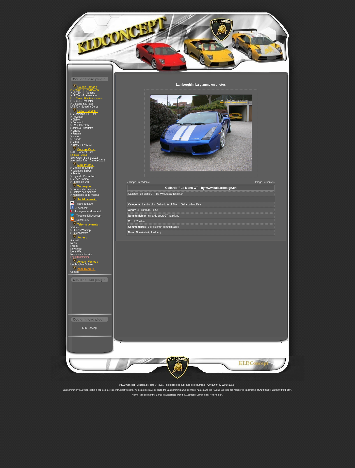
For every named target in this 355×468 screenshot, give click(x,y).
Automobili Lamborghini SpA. (275, 389)
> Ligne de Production (82, 176)
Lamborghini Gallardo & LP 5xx (159, 204)
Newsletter (76, 248)
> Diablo (75, 119)
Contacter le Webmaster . (221, 384)
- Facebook (79, 208)
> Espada (75, 139)
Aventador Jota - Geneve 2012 (87, 160)
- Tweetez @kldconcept (85, 215)
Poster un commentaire (164, 226)
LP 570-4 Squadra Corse (84, 106)
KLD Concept (89, 328)
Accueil (74, 240)
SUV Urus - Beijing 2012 (84, 157)
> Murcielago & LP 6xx (83, 114)
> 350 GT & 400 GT (81, 144)
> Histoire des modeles (83, 192)
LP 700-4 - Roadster (81, 101)
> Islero (74, 136)
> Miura (74, 142)
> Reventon (76, 116)
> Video (74, 227)
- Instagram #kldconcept (85, 211)
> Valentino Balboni (81, 170)
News (73, 243)
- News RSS (79, 220)
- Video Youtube (81, 203)
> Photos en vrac (79, 181)
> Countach (76, 122)
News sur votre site (81, 254)
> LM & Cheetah (79, 125)
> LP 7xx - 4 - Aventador (84, 95)
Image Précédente (139, 182)
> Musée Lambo (79, 179)
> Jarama (75, 133)
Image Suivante (264, 182)
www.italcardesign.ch (171, 193)
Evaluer (155, 232)
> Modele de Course (81, 168)
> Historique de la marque (85, 194)
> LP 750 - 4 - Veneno (82, 92)
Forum (74, 246)
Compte (74, 271)
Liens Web (76, 251)
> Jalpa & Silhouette (81, 128)
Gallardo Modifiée (191, 204)
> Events (75, 173)
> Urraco (75, 130)
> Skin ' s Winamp (80, 230)
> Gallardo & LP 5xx (81, 103)
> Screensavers (79, 233)
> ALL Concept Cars (81, 152)
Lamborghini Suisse (81, 264)
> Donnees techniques (83, 189)
